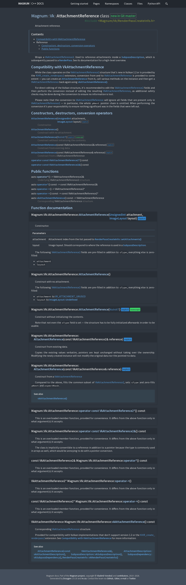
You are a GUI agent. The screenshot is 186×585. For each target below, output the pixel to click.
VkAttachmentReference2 (59, 57)
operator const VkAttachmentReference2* (55, 160)
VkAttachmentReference (118, 75)
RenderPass (65, 60)
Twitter (132, 578)
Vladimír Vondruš (104, 575)
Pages (96, 3)
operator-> (43, 189)
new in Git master (123, 16)
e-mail (123, 578)
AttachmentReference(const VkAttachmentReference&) (75, 551)
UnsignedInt (64, 118)
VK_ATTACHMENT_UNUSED (70, 296)
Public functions (51, 48)
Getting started (79, 3)
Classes (128, 3)
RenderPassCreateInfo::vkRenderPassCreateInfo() (90, 557)
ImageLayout (65, 121)
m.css (84, 578)
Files (140, 3)
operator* (42, 176)
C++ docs (37, 3)
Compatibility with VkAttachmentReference (60, 39)
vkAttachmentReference (51, 197)
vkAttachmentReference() (92, 82)
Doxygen (67, 578)
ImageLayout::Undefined (63, 299)
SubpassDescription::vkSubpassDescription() (96, 554)
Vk (52, 16)
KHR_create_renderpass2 (50, 75)
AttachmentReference (74, 78)
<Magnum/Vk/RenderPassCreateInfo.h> (126, 21)
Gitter (116, 578)
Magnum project (77, 575)
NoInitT (61, 137)
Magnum (23, 3)
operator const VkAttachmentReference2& (55, 164)
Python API (154, 3)
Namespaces (112, 3)
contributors (122, 575)
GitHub (110, 578)
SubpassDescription (132, 57)
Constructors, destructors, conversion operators (68, 45)
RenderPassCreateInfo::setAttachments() (118, 239)
